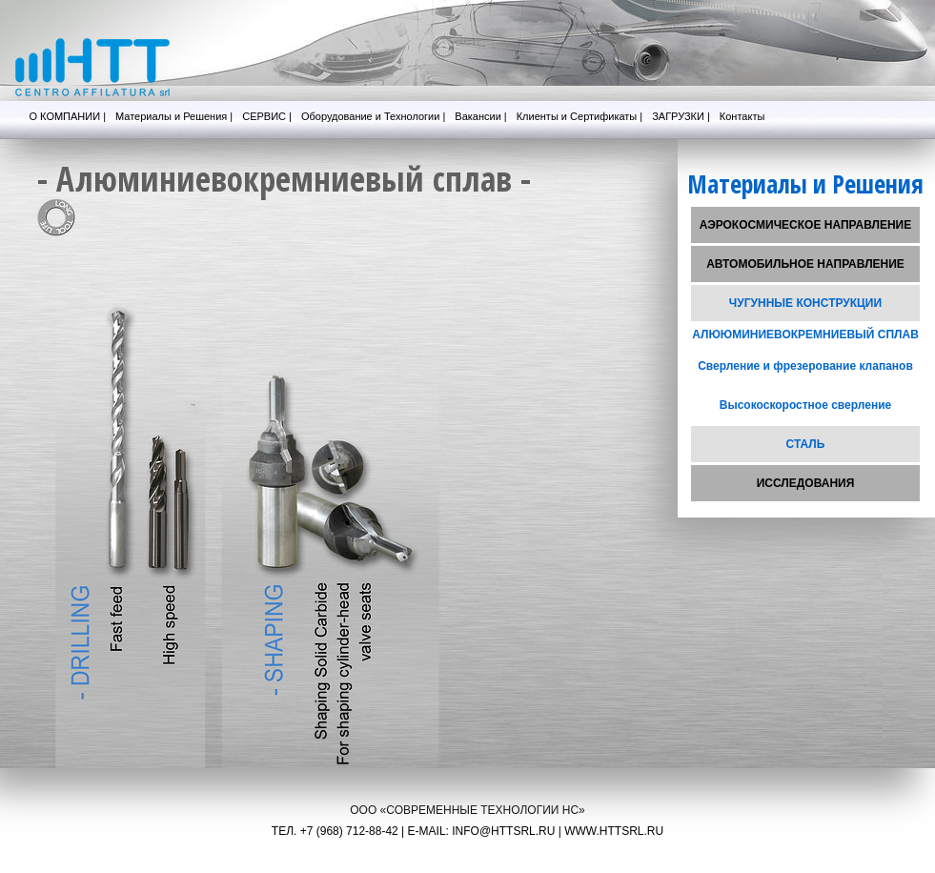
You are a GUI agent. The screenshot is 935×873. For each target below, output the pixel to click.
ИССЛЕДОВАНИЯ (806, 483)
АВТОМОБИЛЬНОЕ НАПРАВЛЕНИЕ (805, 264)
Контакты (742, 116)
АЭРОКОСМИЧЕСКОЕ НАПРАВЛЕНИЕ (805, 225)
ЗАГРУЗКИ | (681, 116)
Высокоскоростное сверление (805, 405)
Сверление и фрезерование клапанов (805, 366)
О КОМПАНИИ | (68, 116)
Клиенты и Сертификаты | (579, 116)
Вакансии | (480, 116)
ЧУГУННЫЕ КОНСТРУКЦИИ (805, 303)
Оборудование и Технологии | (373, 116)
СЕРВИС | (267, 116)
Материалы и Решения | (174, 116)
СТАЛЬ (805, 444)
